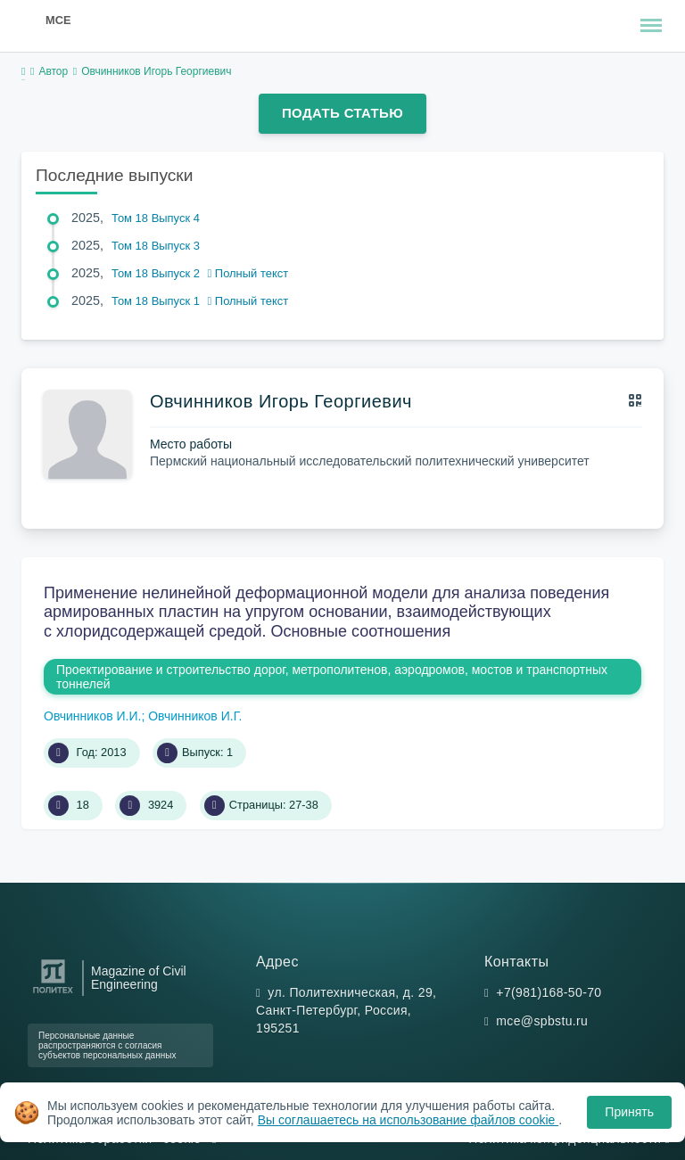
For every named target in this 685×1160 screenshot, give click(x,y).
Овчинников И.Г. (195, 716)
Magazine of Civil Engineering (138, 978)
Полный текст (248, 273)
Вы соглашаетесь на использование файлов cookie (408, 1120)
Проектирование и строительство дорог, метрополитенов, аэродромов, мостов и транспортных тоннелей (331, 676)
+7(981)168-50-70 (548, 992)
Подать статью (342, 112)
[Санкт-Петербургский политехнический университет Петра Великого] (53, 993)
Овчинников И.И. (92, 716)
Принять (629, 1112)
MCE (57, 20)
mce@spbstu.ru (542, 1021)
